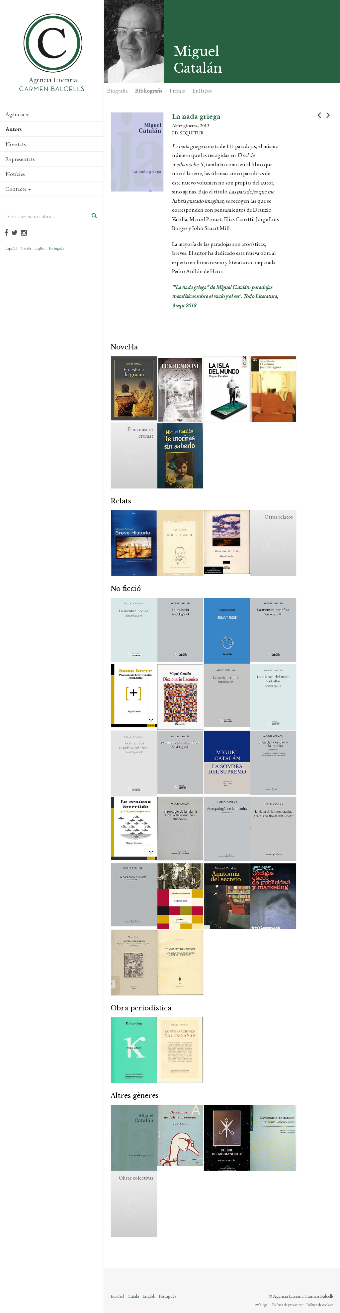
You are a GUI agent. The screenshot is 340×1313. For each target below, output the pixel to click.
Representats (20, 159)
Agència (17, 114)
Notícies (15, 174)
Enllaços (202, 90)
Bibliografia (148, 90)
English (39, 248)
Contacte (18, 188)
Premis (177, 90)
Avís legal (262, 1304)
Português (56, 248)
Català (26, 248)
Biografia (117, 90)
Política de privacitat (287, 1304)
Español (11, 248)
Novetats (15, 144)
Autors (13, 129)
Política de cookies (319, 1304)
